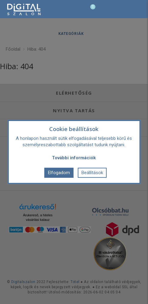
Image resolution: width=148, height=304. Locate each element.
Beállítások (92, 172)
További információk (74, 157)
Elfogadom (59, 172)
